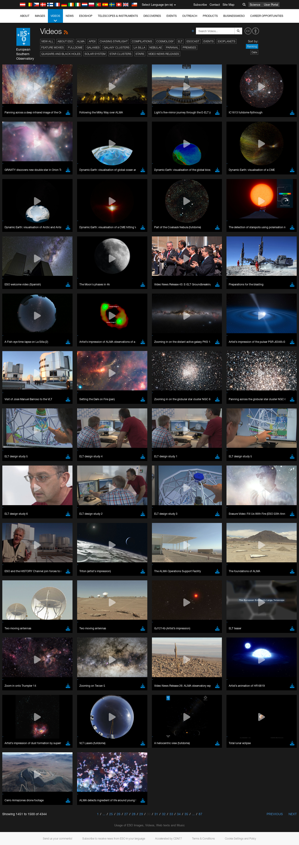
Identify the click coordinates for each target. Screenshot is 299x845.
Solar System (95, 54)
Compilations (142, 41)
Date (254, 52)
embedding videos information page (256, 497)
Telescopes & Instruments (118, 16)
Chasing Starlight (114, 41)
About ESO (65, 41)
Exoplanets (226, 41)
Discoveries (152, 16)
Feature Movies (52, 47)
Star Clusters (120, 54)
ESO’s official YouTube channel (107, 492)
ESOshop (85, 16)
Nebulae (155, 47)
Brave (17, 567)
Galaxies (93, 47)
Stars (139, 54)
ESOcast (193, 41)
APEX (92, 41)
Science (255, 4)
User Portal (271, 4)
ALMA (81, 41)
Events (171, 16)
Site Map (228, 4)
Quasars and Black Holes (61, 54)
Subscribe (200, 4)
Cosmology (165, 41)
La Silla (139, 47)
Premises (189, 47)
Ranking (252, 46)
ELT (180, 41)
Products (210, 16)
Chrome (19, 572)
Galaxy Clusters (117, 47)
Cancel (36, 651)
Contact (215, 4)
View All (47, 41)
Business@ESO (234, 16)
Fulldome (75, 47)
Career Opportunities (266, 16)
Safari (17, 584)
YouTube (10, 492)
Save (14, 651)
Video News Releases (163, 54)
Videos (55, 18)
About (24, 16)
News (70, 16)
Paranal (172, 47)
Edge (17, 576)
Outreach (189, 16)
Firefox (18, 580)
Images (40, 16)
